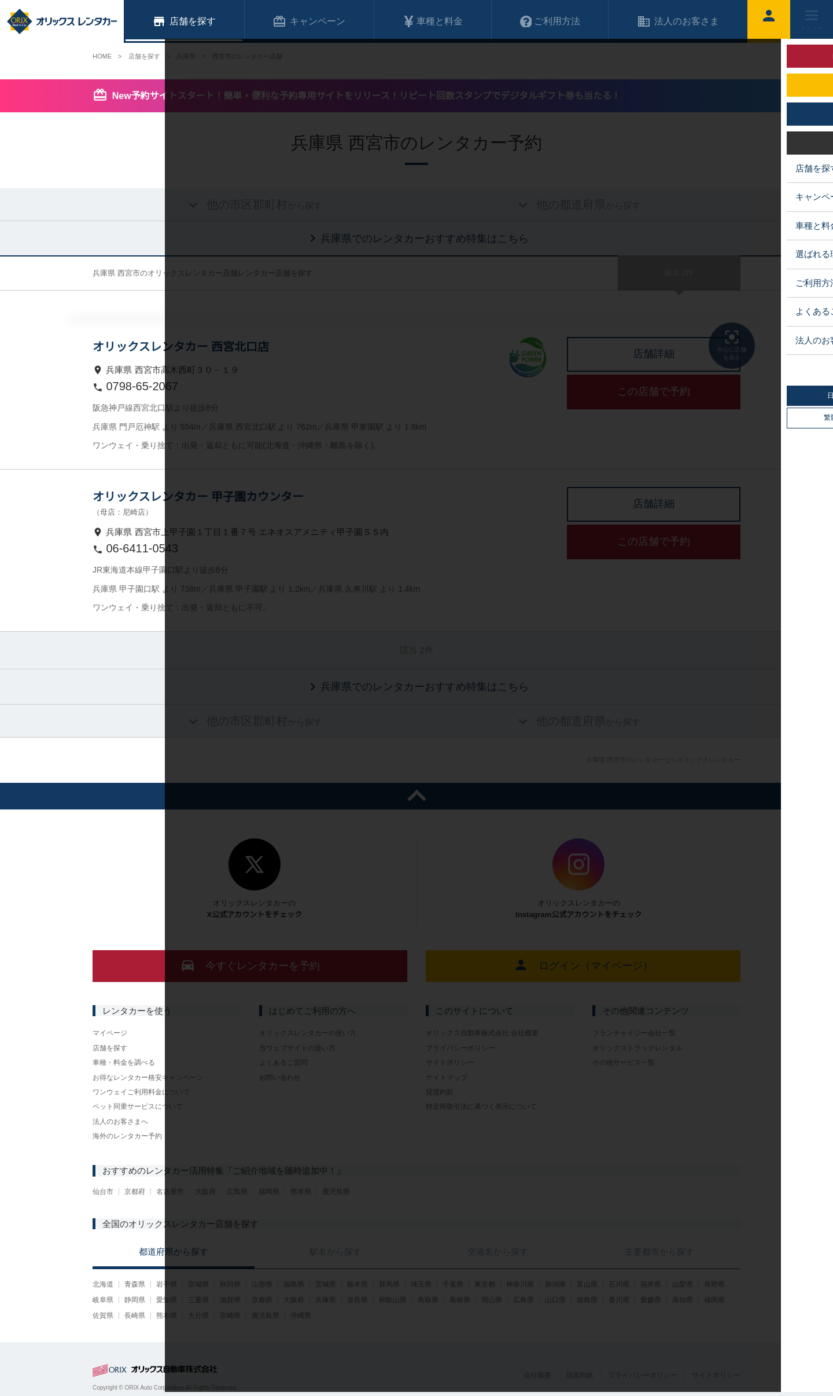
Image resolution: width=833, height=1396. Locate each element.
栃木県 (357, 1284)
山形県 (262, 1284)
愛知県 (166, 1300)
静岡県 (134, 1300)
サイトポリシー (450, 1062)
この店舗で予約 (653, 391)
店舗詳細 (653, 354)
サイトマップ (446, 1077)
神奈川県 (520, 1284)
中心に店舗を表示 (731, 344)
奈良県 (357, 1300)
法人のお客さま (678, 21)
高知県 (682, 1300)
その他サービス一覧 (623, 1062)
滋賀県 (230, 1300)
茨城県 (325, 1284)
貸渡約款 (440, 1092)
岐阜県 (103, 1300)
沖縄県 (300, 1315)
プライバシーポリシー (460, 1048)
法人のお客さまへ (120, 1121)
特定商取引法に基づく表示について (481, 1106)
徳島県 (587, 1300)
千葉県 (453, 1284)
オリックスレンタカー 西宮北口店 (181, 346)
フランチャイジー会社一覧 (634, 1033)
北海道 (103, 1284)
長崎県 (134, 1315)
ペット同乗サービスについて (138, 1106)
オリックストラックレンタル (637, 1048)
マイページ (110, 1033)
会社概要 (537, 1375)
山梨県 (682, 1284)
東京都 (484, 1284)
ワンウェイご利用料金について (141, 1092)
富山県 (587, 1284)
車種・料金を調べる (124, 1062)
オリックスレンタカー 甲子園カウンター (198, 496)
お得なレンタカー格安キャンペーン (148, 1077)
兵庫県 (325, 1300)
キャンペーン (308, 21)
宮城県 (198, 1284)
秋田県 (230, 1284)
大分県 (198, 1315)
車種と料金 (433, 21)
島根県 (459, 1300)
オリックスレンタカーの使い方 (307, 1033)
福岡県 (269, 1192)
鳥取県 (428, 1300)
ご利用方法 (550, 21)
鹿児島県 (336, 1192)
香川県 (619, 1300)
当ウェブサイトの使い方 (297, 1048)
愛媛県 (650, 1300)
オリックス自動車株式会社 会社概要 (482, 1033)
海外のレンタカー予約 (127, 1136)
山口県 (555, 1300)
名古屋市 (170, 1192)
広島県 (237, 1192)
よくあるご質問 (283, 1062)
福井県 (650, 1284)
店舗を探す (110, 1048)
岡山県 (491, 1300)
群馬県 (389, 1284)
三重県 (198, 1300)
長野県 (714, 1284)
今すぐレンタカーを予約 (250, 965)
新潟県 (555, 1284)
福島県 (293, 1284)
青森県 (134, 1284)
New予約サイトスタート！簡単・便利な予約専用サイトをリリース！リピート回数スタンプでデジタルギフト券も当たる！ (366, 96)
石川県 (619, 1284)
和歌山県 (393, 1300)
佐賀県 (103, 1315)
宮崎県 (230, 1315)
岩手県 (166, 1284)
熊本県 (300, 1192)
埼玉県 (421, 1284)
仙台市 (103, 1192)
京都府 (134, 1192)
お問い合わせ (280, 1077)
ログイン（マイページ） (583, 965)
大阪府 (205, 1192)
